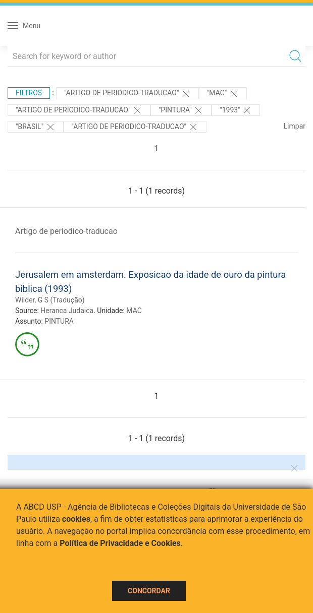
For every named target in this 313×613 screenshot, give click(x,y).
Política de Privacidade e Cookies (120, 543)
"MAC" (223, 94)
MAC (134, 310)
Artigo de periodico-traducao (66, 231)
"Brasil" (36, 127)
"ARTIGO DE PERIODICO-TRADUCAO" (127, 94)
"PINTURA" (181, 110)
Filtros (29, 93)
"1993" (236, 110)
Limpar (294, 126)
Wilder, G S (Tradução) (50, 300)
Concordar (149, 591)
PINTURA (59, 321)
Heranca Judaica (66, 310)
